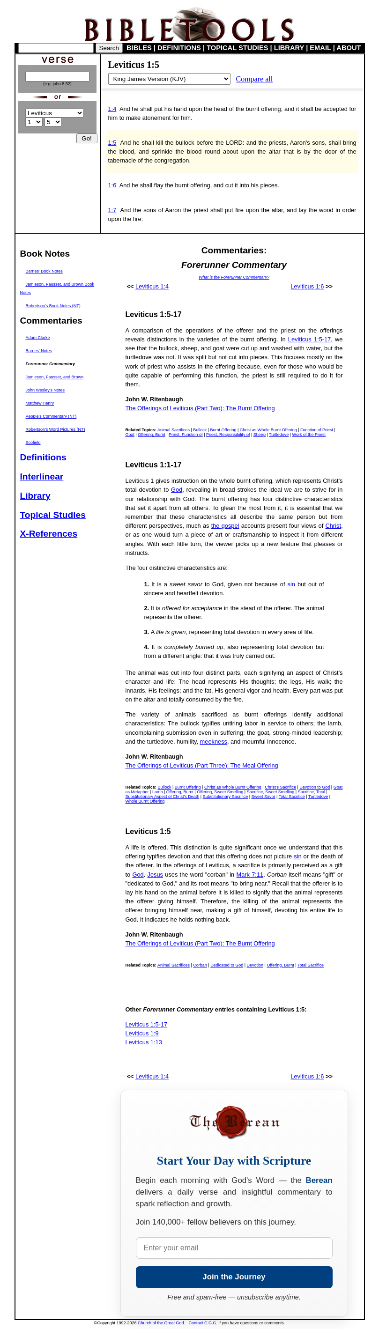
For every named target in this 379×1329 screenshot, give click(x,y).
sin (291, 584)
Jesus (155, 874)
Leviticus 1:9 (142, 1033)
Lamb (157, 792)
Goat (130, 434)
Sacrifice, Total (311, 792)
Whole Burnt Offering (145, 801)
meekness (213, 741)
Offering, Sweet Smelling (220, 792)
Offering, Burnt (151, 434)
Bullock (200, 430)
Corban (200, 965)
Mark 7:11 (250, 874)
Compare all (254, 79)
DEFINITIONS (179, 48)
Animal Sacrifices (173, 430)
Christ (333, 525)
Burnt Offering (223, 430)
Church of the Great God (161, 1323)
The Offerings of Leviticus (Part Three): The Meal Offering (202, 765)
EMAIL (320, 48)
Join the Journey (233, 1276)
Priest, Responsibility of (228, 434)
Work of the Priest (309, 434)
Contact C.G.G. (203, 1323)
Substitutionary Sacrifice (225, 796)
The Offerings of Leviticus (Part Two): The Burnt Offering (200, 408)
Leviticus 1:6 (307, 286)
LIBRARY (289, 48)
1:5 (112, 142)
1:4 (112, 108)
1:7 (112, 210)
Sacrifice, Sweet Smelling (271, 792)
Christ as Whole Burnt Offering (268, 430)
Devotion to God (314, 787)
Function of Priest (316, 430)
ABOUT (348, 48)
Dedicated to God (226, 965)
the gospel (225, 525)
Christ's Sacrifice (280, 787)
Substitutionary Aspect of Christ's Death (163, 796)
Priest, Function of (186, 434)
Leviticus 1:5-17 (309, 339)
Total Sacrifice (292, 796)
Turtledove (279, 434)
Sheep (259, 434)
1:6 (112, 185)
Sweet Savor (263, 796)
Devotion (255, 965)
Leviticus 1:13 (144, 1042)
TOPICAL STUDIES (237, 48)
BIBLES (139, 48)
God (176, 489)
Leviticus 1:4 (152, 286)
